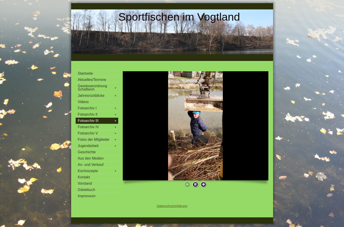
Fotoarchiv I (98, 108)
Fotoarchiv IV (98, 127)
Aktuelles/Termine (92, 80)
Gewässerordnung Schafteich (98, 87)
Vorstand (85, 183)
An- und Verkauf (91, 164)
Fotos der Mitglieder (98, 139)
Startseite (85, 73)
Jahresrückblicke (98, 95)
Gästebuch (86, 190)
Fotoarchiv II (98, 114)
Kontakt (84, 177)
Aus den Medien (91, 158)
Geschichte (87, 152)
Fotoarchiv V (98, 133)
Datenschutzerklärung (172, 206)
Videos (83, 102)
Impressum (87, 196)
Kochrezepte (98, 171)
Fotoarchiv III (98, 121)
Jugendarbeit (98, 146)
